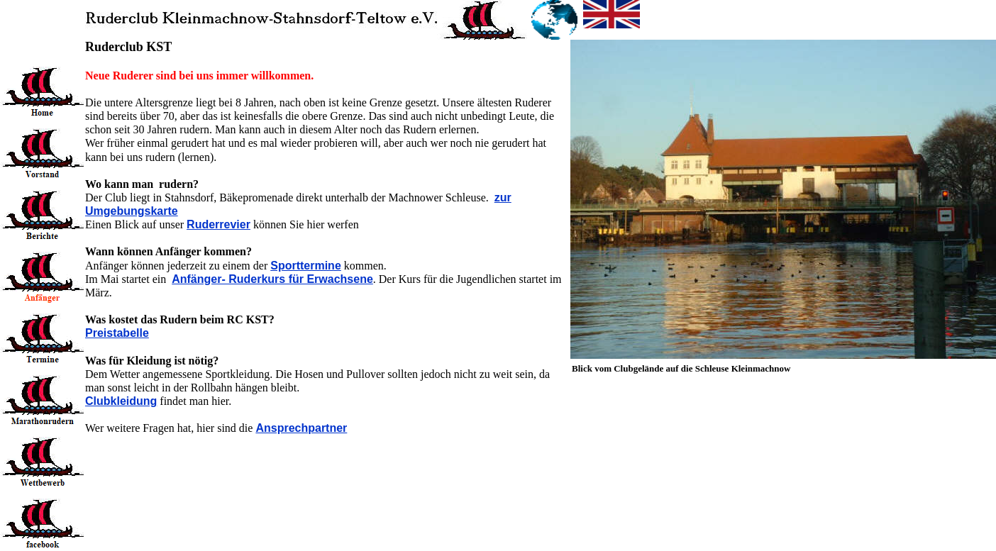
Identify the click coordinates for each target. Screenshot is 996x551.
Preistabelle (117, 333)
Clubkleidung (121, 401)
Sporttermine (305, 266)
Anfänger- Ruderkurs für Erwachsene (272, 279)
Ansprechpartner (301, 428)
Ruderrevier (218, 224)
